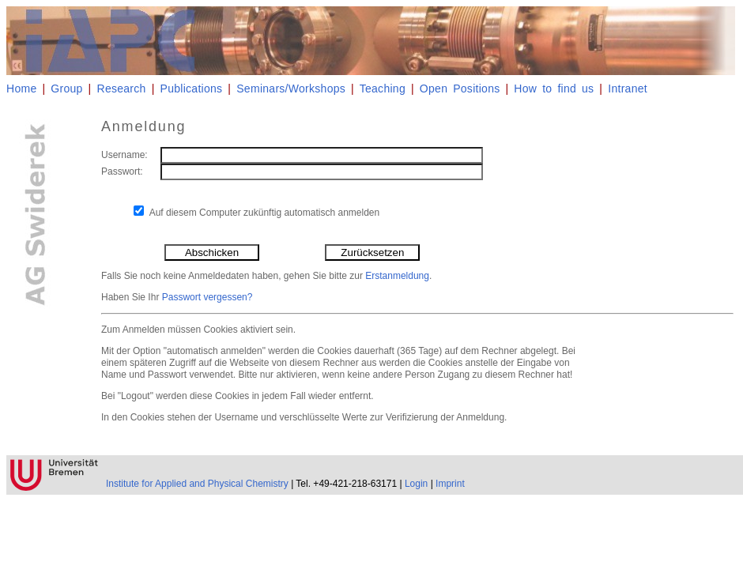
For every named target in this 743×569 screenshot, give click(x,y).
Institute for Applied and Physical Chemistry (197, 483)
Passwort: (122, 171)
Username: (124, 154)
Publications (191, 88)
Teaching (382, 88)
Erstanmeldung (397, 275)
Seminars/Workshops (290, 88)
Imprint (450, 483)
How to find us (554, 88)
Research (121, 88)
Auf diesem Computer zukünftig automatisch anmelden (264, 212)
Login (416, 483)
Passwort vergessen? (207, 297)
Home (21, 88)
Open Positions (460, 88)
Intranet (627, 88)
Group (66, 88)
